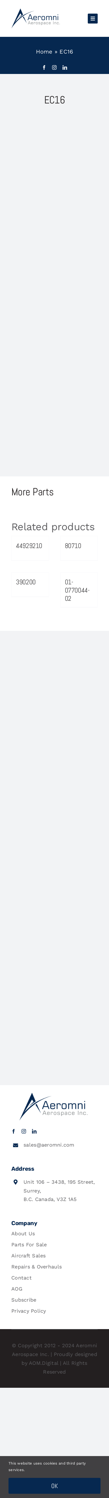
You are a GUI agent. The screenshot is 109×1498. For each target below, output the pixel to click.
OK (54, 1486)
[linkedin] (65, 67)
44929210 (29, 545)
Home (44, 51)
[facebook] (44, 67)
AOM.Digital (43, 1363)
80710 (73, 545)
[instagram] (54, 67)
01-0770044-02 (77, 590)
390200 (26, 582)
